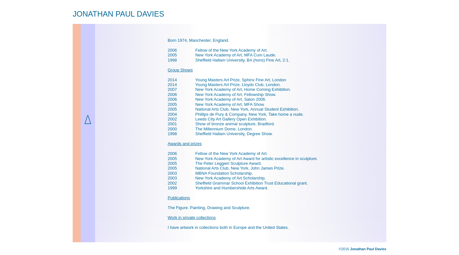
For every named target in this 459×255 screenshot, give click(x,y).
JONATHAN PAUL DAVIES (118, 14)
